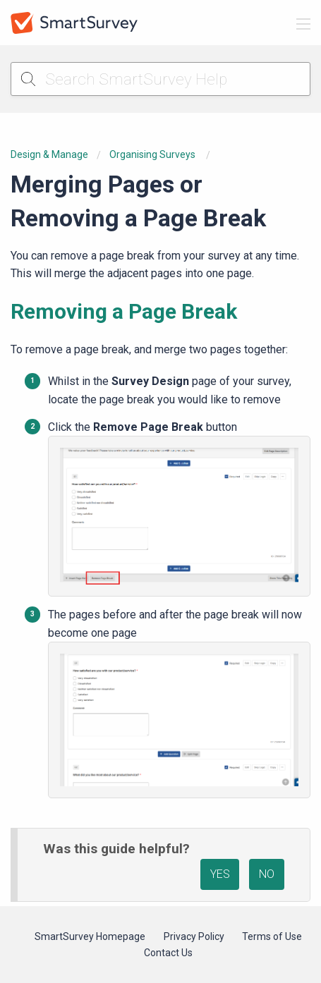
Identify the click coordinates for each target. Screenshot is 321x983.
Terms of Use (272, 936)
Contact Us (168, 952)
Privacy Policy (194, 936)
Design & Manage (49, 154)
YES (220, 874)
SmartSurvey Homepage (90, 936)
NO (266, 874)
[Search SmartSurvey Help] (160, 79)
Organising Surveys (153, 154)
